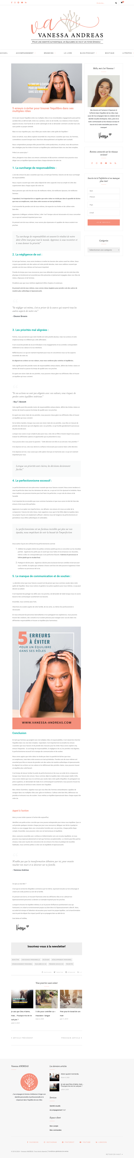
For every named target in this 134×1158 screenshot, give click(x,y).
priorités (69, 964)
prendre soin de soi (56, 964)
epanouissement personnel (22, 964)
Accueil (4, 53)
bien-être (15, 959)
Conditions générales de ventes (58, 1151)
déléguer (46, 959)
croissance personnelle (31, 959)
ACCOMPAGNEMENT (25, 53)
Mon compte (54, 1126)
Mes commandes (56, 1130)
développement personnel (62, 959)
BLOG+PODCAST (87, 53)
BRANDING (49, 53)
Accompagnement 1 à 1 (58, 1110)
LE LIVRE (68, 53)
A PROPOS (127, 53)
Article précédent (22, 1038)
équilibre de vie (41, 964)
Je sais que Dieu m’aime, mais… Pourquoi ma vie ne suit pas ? (21, 1015)
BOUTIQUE (109, 53)
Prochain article (71, 1038)
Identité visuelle (55, 1106)
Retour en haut (114, 1154)
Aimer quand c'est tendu (70, 1074)
